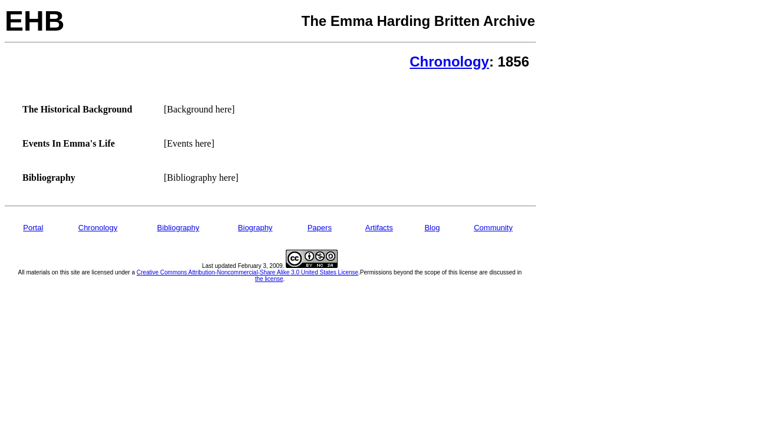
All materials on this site (49, 272)
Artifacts (379, 227)
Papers (320, 227)
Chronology (449, 61)
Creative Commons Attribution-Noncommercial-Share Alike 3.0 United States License (247, 272)
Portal (33, 227)
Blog (432, 227)
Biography (255, 227)
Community (493, 227)
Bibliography (178, 227)
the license (269, 279)
